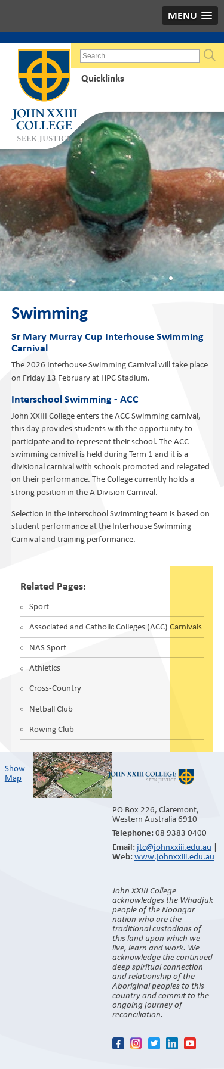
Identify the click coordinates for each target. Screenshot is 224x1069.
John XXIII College (44, 97)
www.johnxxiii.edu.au (174, 856)
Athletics (44, 667)
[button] (190, 15)
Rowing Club (51, 729)
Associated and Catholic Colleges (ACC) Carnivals (115, 626)
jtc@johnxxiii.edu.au (174, 847)
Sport (39, 606)
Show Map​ (15, 773)
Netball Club (51, 708)
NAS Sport (47, 647)
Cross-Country (55, 688)
